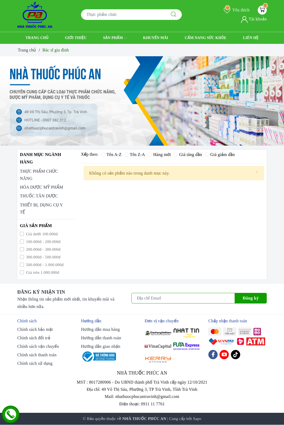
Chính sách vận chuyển (38, 346)
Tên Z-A (134, 154)
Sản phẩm (115, 38)
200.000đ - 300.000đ (43, 249)
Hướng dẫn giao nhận (100, 346)
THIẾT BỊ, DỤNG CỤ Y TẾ (41, 208)
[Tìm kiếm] (173, 14)
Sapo (197, 419)
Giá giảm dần (220, 154)
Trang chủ (37, 38)
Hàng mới (159, 154)
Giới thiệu (76, 38)
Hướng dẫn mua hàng (100, 329)
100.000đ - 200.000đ (43, 242)
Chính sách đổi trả (33, 338)
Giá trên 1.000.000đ (42, 272)
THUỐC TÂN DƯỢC (39, 196)
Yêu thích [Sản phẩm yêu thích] (236, 10)
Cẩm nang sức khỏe (205, 38)
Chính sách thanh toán (37, 355)
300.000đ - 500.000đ (43, 257)
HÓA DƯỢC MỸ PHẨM (41, 187)
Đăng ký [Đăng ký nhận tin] (251, 298)
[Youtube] (224, 354)
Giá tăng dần (188, 154)
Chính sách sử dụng (35, 363)
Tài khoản (254, 19)
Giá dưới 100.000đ (41, 234)
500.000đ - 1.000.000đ (44, 265)
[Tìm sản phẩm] (123, 14)
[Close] (257, 172)
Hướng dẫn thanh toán (101, 338)
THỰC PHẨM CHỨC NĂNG (39, 175)
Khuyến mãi (155, 38)
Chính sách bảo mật (35, 329)
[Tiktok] (235, 354)
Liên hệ (251, 38)
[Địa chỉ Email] (183, 298)
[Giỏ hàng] (262, 10)
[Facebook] (213, 354)
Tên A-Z (111, 154)
